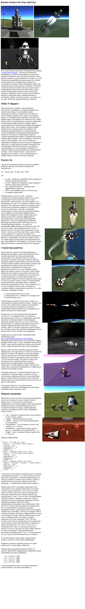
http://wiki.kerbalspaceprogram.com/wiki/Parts (17, 340)
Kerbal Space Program (16, 72)
